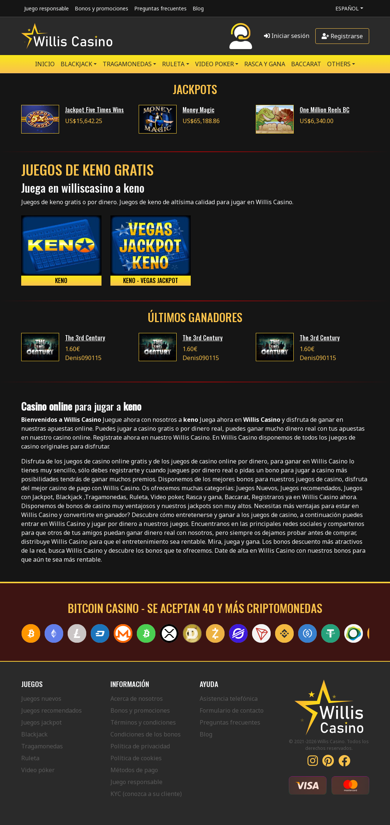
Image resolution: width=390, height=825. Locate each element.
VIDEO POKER (214, 64)
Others (339, 64)
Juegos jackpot (41, 722)
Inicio (45, 64)
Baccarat (306, 64)
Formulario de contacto (232, 710)
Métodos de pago (134, 770)
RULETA (173, 64)
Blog (198, 8)
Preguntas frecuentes (160, 8)
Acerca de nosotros (136, 698)
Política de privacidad (140, 746)
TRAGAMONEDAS (127, 64)
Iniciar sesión (286, 36)
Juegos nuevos (41, 698)
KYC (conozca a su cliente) (146, 794)
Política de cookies (136, 758)
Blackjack (34, 734)
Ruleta (30, 758)
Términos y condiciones (143, 722)
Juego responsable (46, 8)
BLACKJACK (76, 64)
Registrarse (342, 36)
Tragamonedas (42, 746)
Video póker (38, 770)
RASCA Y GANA (264, 64)
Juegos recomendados (51, 710)
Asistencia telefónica (229, 698)
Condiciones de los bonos (145, 734)
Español (347, 8)
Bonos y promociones (101, 8)
